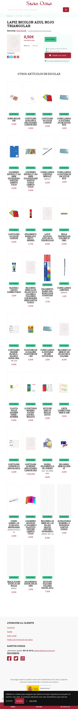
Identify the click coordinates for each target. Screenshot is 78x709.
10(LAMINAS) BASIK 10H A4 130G (30, 583)
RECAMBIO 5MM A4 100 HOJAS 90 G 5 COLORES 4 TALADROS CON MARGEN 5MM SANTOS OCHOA (30, 295)
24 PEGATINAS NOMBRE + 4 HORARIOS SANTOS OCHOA (64, 525)
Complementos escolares (39, 30)
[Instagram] (22, 658)
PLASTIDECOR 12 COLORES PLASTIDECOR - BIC (30, 353)
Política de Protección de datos (20, 639)
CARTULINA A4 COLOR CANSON (47, 120)
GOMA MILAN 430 (13, 119)
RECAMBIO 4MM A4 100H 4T (64, 466)
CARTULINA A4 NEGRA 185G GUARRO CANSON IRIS (30, 467)
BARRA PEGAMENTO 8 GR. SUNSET (47, 466)
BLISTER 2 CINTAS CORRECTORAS (14, 290)
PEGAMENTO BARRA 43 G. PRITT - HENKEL (31, 237)
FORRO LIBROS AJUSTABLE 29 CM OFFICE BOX (64, 121)
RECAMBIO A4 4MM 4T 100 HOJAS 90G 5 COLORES (64, 353)
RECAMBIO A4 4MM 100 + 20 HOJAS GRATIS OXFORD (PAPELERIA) (47, 526)
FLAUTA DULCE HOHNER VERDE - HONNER (14, 412)
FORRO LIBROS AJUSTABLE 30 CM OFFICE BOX (64, 175)
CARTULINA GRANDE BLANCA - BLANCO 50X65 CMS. (14, 354)
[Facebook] (9, 658)
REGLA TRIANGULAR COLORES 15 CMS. (64, 237)
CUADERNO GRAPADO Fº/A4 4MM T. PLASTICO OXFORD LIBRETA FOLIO (31, 527)
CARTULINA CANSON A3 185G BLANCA (14, 466)
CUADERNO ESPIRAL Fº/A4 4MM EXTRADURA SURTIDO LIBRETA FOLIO (14, 178)
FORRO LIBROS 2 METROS (64, 289)
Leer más (33, 701)
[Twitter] (16, 658)
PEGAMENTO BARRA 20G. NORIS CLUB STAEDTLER (47, 292)
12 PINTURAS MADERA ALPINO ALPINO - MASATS (30, 412)
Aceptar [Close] (19, 701)
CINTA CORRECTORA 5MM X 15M (64, 410)
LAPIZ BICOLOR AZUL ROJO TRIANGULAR (47, 237)
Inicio (10, 16)
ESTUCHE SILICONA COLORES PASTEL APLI (47, 584)
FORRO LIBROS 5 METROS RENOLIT (47, 174)
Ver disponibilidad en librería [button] (56, 61)
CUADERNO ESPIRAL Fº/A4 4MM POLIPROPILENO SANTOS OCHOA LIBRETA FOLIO (31, 179)
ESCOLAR (21, 30)
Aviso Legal (11, 635)
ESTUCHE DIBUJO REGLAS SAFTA (47, 411)
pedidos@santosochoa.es (44, 650)
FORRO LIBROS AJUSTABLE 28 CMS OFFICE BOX (47, 353)
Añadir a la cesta (57, 55)
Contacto (11, 627)
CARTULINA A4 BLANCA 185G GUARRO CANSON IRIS (30, 121)
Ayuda (9, 631)
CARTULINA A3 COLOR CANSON (14, 236)
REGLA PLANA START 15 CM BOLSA (13, 583)
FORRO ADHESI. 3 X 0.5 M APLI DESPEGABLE (14, 524)
